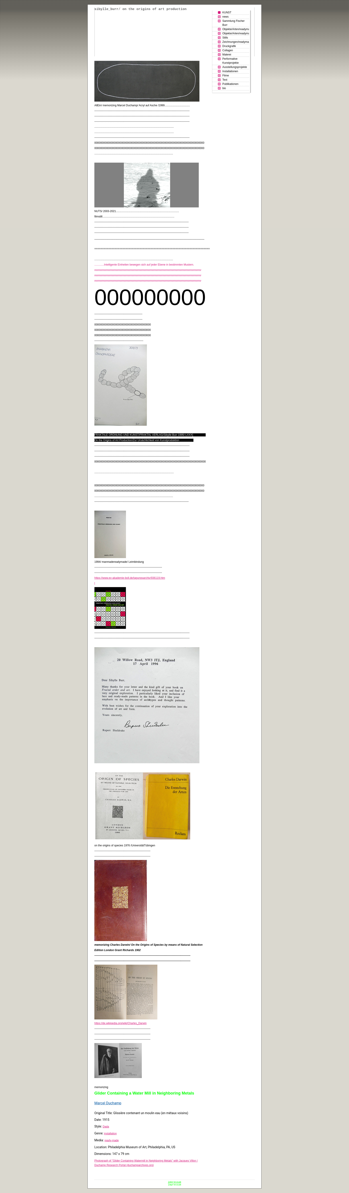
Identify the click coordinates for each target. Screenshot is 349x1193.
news (225, 16)
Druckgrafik (229, 46)
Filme (225, 75)
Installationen (230, 71)
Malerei (226, 54)
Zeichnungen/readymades (235, 41)
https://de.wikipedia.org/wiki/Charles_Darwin (120, 1023)
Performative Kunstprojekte (230, 60)
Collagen (227, 50)
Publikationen (230, 84)
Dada (106, 1126)
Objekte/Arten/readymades (235, 29)
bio (224, 88)
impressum (174, 1182)
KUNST (226, 12)
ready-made (111, 1140)
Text (224, 79)
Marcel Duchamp (107, 1103)
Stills (225, 37)
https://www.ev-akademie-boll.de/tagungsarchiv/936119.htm (129, 577)
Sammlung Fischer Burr (233, 23)
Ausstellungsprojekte (234, 67)
